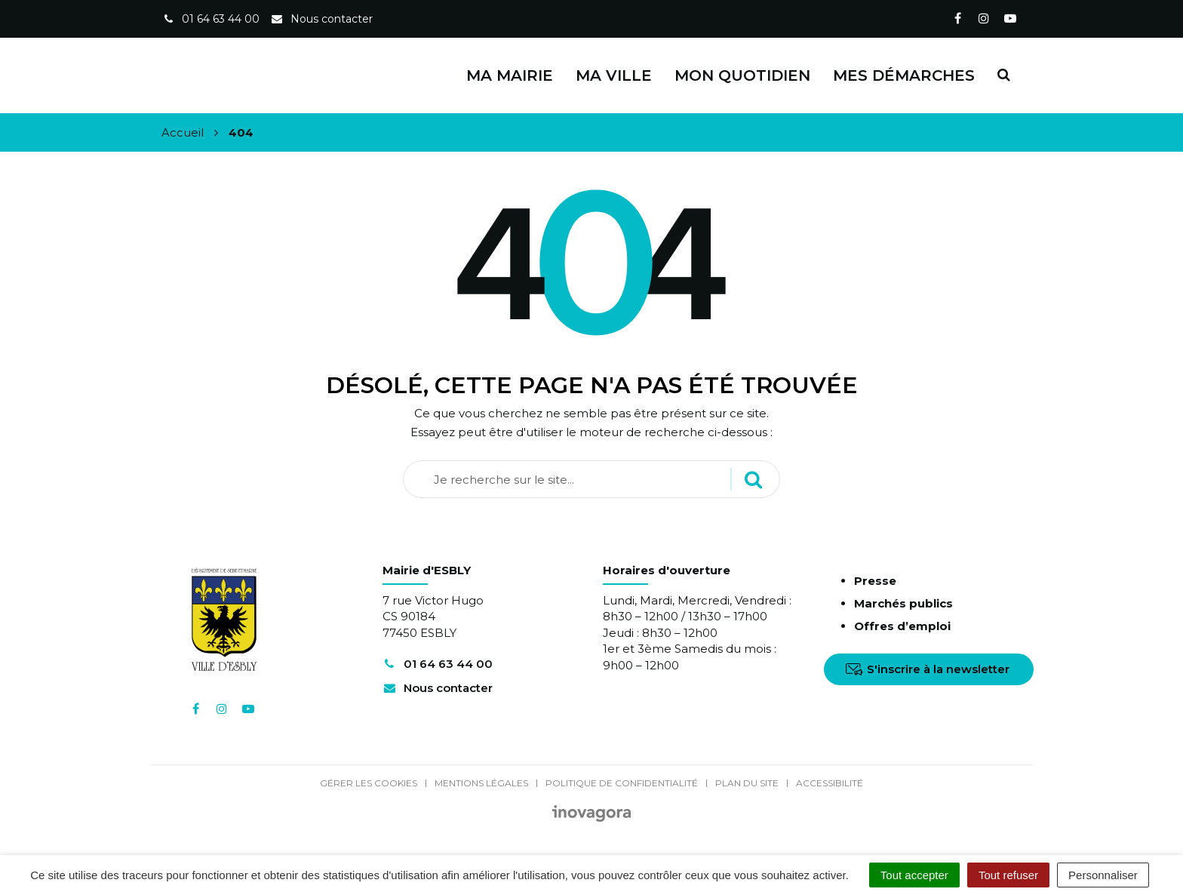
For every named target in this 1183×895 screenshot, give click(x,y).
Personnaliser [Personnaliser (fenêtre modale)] (1103, 875)
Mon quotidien (742, 75)
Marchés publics (903, 603)
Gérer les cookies (368, 783)
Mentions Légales (481, 783)
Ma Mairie (509, 75)
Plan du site (747, 783)
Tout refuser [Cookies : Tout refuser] (1008, 875)
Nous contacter (438, 688)
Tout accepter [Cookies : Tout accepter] (914, 875)
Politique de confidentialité (621, 783)
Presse (875, 581)
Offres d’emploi (902, 626)
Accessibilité (829, 783)
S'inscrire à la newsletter (927, 669)
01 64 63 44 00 (438, 664)
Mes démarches (904, 75)
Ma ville (614, 75)
